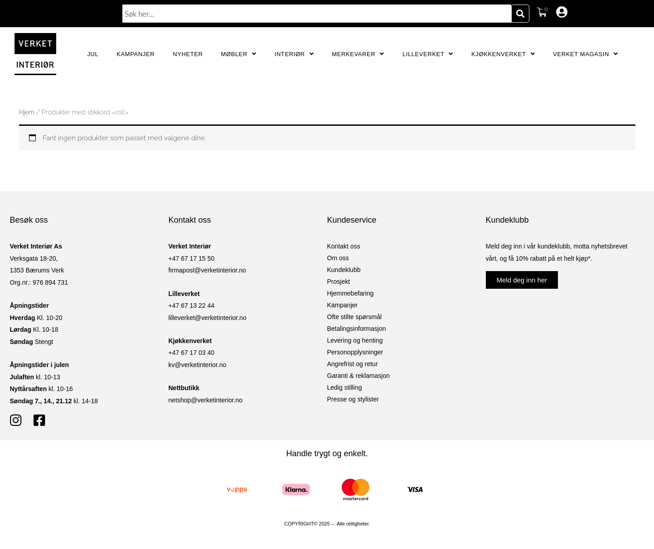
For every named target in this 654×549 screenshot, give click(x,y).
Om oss (338, 258)
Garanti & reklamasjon (358, 375)
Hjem (26, 112)
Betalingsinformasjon (356, 328)
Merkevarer (358, 54)
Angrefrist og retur (352, 364)
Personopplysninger (355, 352)
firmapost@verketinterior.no (207, 270)
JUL (92, 54)
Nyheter (188, 54)
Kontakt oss (343, 246)
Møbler (239, 54)
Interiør (294, 54)
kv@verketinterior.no (198, 364)
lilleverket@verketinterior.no (208, 317)
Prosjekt (338, 281)
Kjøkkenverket (503, 54)
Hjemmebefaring (350, 293)
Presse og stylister (353, 399)
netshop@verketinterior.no (206, 400)
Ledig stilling (344, 387)
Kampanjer (135, 54)
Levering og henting (355, 340)
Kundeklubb (344, 269)
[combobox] (316, 14)
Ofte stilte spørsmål (354, 316)
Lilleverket (427, 54)
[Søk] (520, 14)
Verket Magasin (585, 54)
